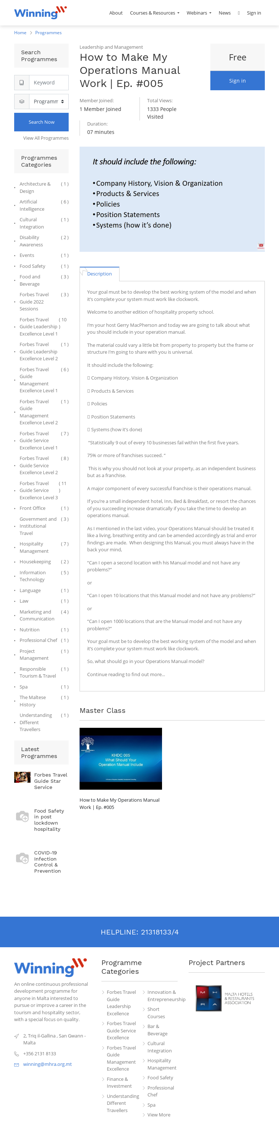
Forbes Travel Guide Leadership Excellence (121, 1003)
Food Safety (160, 1077)
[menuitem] (116, 12)
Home (20, 32)
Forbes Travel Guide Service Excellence (121, 1030)
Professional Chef (160, 1091)
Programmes (48, 32)
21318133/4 (160, 932)
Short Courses (156, 1013)
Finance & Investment (119, 1083)
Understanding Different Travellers (122, 1103)
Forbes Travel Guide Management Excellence (121, 1058)
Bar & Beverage (157, 1030)
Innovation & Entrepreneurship (162, 996)
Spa (151, 1105)
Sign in (237, 80)
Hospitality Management (162, 1064)
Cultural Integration (159, 1047)
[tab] (100, 273)
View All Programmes (46, 138)
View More (158, 1114)
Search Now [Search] (41, 122)
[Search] (49, 82)
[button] (239, 12)
